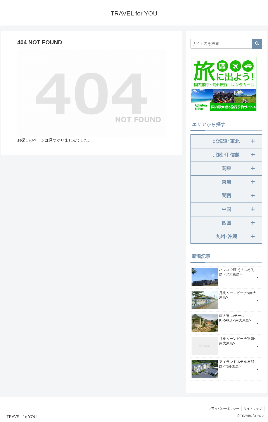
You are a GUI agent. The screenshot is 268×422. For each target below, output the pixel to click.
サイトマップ (253, 408)
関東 (238, 168)
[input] (226, 44)
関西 (238, 195)
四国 (238, 223)
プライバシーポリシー (224, 408)
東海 (238, 182)
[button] (257, 44)
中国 (238, 209)
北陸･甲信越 (234, 155)
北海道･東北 (234, 141)
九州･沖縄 (235, 236)
